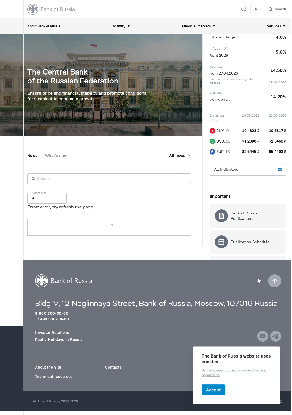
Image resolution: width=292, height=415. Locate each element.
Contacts (113, 367)
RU (257, 9)
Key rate (216, 67)
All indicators (226, 169)
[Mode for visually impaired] (243, 9)
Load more (109, 227)
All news (177, 155)
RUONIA (216, 93)
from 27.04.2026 (224, 73)
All (34, 197)
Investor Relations (52, 332)
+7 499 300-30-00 (52, 319)
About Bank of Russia (43, 26)
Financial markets (196, 26)
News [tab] (32, 155)
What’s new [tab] (56, 155)
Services (274, 26)
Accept (213, 389)
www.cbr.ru (224, 370)
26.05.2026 (277, 115)
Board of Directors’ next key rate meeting (231, 80)
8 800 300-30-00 (51, 313)
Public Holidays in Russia (58, 339)
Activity (119, 26)
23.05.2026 (250, 115)
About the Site (48, 367)
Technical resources (54, 376)
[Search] (277, 9)
